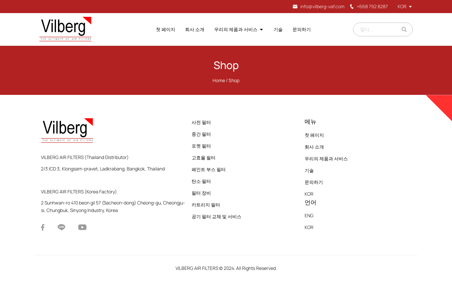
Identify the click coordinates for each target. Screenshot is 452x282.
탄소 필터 (201, 181)
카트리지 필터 (206, 205)
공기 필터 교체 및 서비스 (216, 216)
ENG (309, 215)
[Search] (404, 29)
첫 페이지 (165, 29)
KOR (405, 6)
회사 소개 (194, 29)
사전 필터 (201, 122)
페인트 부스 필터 (209, 169)
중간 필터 (201, 134)
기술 (278, 29)
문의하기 (301, 29)
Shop (226, 65)
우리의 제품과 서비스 (239, 29)
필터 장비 (201, 193)
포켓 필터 (201, 146)
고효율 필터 (204, 157)
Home (219, 80)
